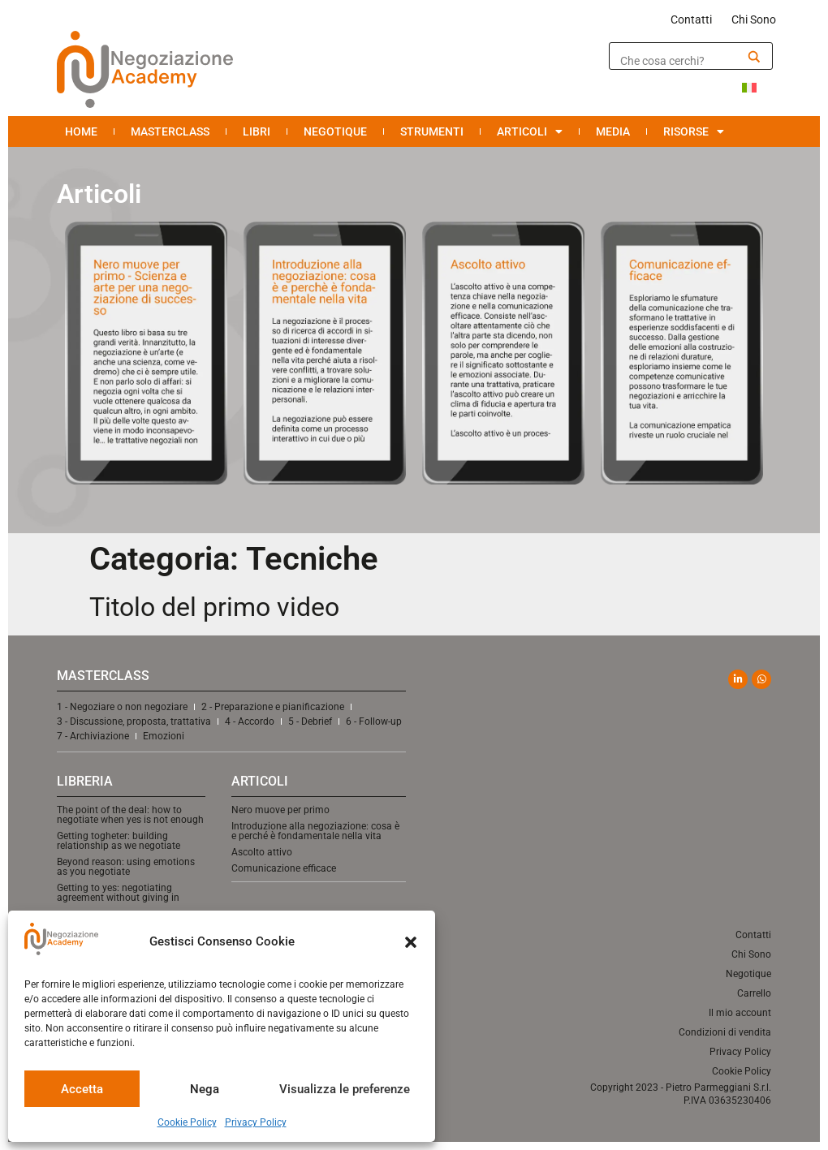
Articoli (530, 131)
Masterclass (170, 131)
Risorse (693, 131)
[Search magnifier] (754, 57)
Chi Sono (753, 19)
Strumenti (432, 131)
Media (613, 131)
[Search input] (679, 61)
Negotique (335, 131)
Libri (256, 131)
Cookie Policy (187, 1122)
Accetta (82, 1089)
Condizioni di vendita (725, 1032)
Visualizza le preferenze (344, 1089)
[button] (411, 942)
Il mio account (740, 1013)
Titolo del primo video (214, 607)
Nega (204, 1089)
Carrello (754, 993)
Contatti (691, 19)
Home (81, 131)
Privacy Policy (256, 1122)
